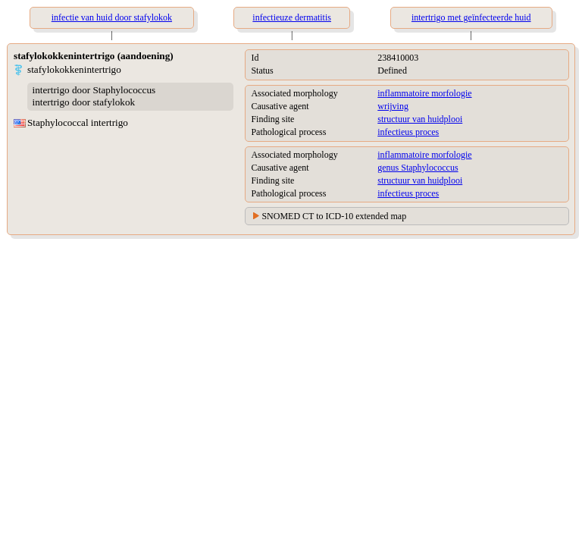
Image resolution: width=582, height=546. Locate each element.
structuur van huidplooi (419, 119)
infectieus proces (408, 132)
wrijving (392, 106)
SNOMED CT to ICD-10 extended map (333, 216)
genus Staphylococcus (417, 167)
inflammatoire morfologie (424, 93)
